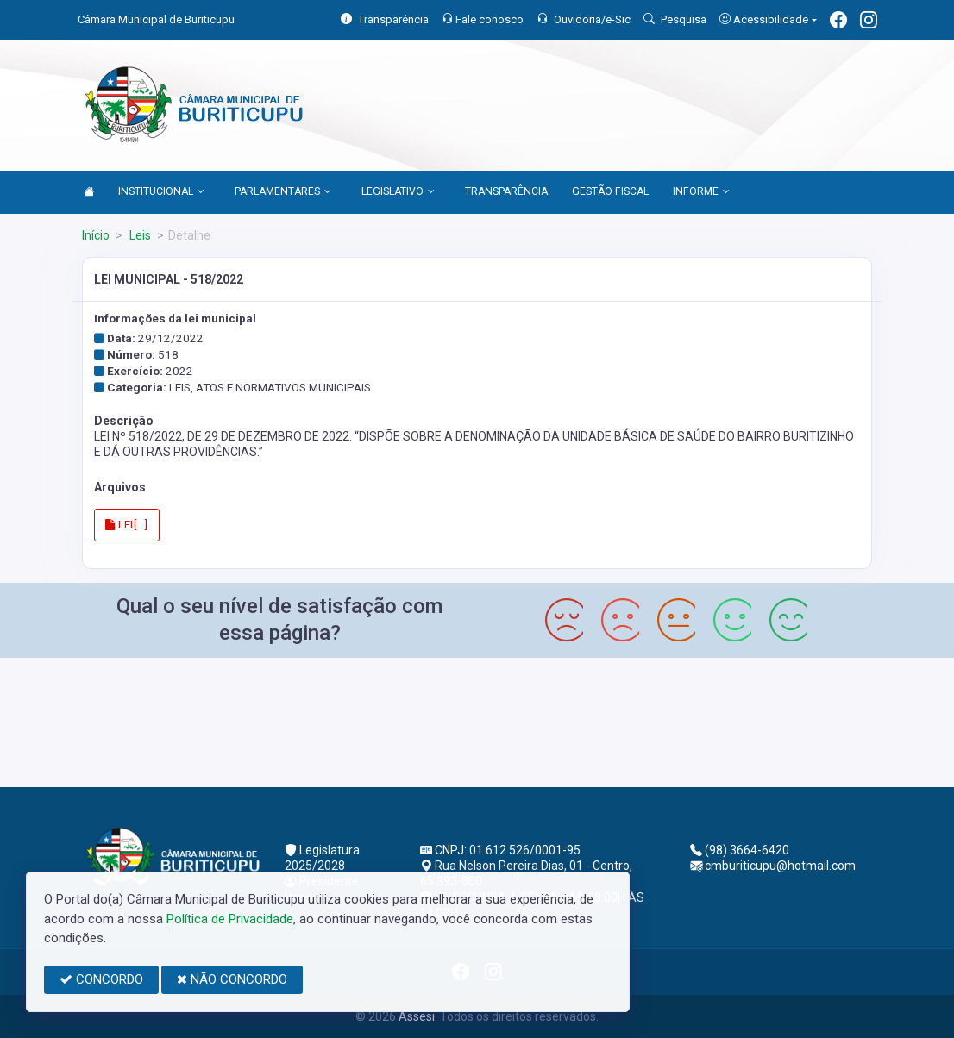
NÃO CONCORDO (232, 979)
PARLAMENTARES (283, 192)
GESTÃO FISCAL (610, 191)
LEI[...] (126, 524)
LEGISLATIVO (398, 192)
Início (96, 235)
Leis (139, 235)
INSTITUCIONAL (161, 192)
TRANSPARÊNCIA (506, 191)
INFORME (701, 192)
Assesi (417, 1016)
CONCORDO (101, 979)
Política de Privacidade (229, 919)
